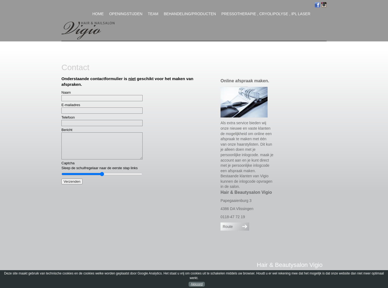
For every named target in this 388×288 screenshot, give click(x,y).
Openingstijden (125, 14)
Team (153, 14)
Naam (66, 92)
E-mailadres (70, 105)
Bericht (66, 130)
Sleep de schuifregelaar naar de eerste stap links (99, 168)
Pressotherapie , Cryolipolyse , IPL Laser (265, 14)
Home (98, 14)
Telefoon (68, 117)
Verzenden (72, 181)
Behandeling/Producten (190, 14)
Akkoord (197, 284)
